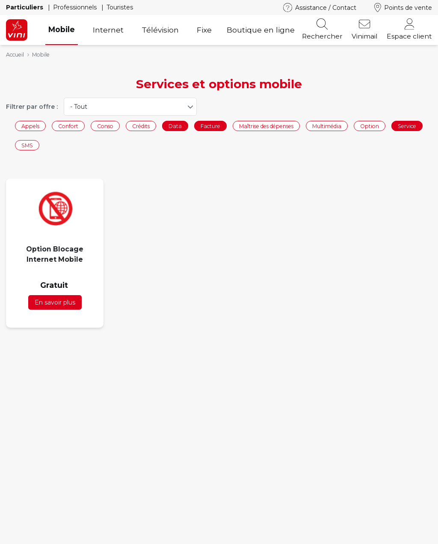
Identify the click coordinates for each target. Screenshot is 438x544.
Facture (210, 126)
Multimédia (326, 126)
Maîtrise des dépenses (266, 126)
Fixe (204, 29)
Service (407, 126)
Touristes (120, 7)
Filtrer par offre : (32, 107)
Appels (30, 126)
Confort (68, 126)
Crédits (141, 126)
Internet (108, 29)
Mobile (61, 29)
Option (369, 126)
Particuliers (25, 7)
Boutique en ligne (261, 29)
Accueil (15, 54)
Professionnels (75, 7)
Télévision (160, 29)
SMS (27, 145)
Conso (105, 126)
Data (175, 126)
